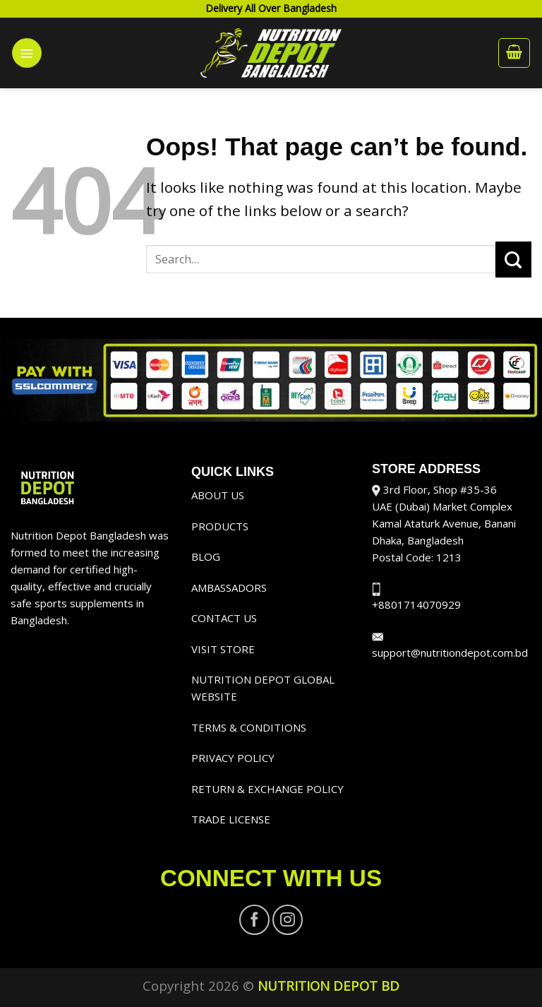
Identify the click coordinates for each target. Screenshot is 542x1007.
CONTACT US (224, 618)
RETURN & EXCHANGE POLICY (267, 789)
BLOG (205, 556)
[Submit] (513, 259)
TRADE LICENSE (230, 819)
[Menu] (27, 53)
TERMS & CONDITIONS (248, 727)
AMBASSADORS (229, 587)
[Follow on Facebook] (254, 920)
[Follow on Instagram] (287, 920)
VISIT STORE (223, 649)
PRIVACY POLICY (233, 758)
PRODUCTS (219, 526)
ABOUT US (217, 495)
